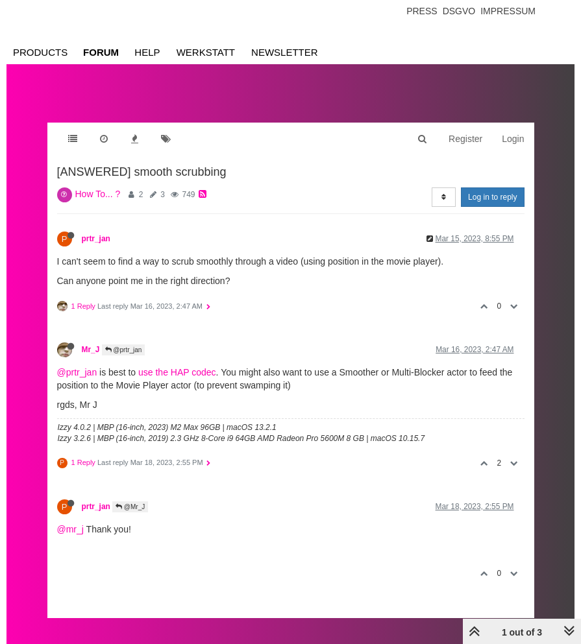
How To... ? (98, 194)
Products (40, 52)
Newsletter (284, 52)
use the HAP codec (177, 372)
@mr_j (70, 529)
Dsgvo (459, 11)
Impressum (508, 11)
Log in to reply (492, 197)
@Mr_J (130, 506)
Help (147, 52)
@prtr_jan (123, 349)
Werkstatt (206, 52)
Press (421, 11)
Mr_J (91, 349)
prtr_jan (96, 238)
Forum (101, 52)
